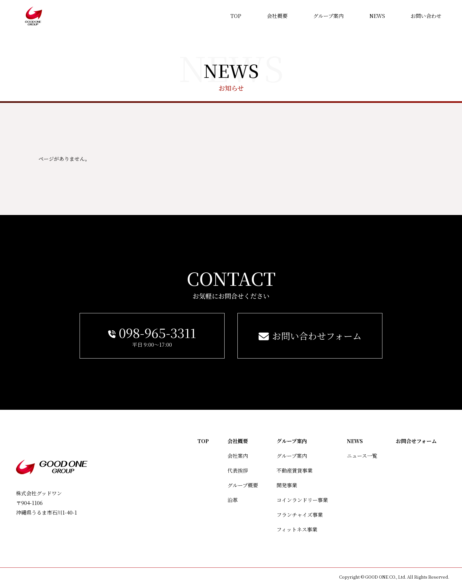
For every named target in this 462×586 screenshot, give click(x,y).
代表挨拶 (237, 470)
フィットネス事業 (297, 529)
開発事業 (287, 485)
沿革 (232, 500)
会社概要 (237, 441)
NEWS (355, 441)
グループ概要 (242, 485)
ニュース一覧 (362, 455)
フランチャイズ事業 (300, 514)
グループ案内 (292, 441)
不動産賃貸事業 (294, 470)
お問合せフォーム (416, 441)
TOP (203, 441)
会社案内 (237, 455)
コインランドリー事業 (302, 500)
